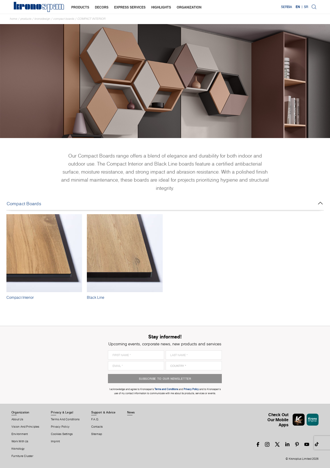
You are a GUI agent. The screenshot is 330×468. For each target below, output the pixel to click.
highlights (161, 7)
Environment (19, 434)
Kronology (18, 449)
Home (13, 19)
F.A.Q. (95, 419)
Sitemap (96, 434)
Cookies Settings (62, 434)
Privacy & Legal (62, 412)
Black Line (95, 297)
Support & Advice (103, 412)
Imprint (55, 441)
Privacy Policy (60, 427)
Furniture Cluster (22, 456)
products (80, 7)
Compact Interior (91, 19)
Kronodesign (42, 19)
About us (17, 419)
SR (306, 7)
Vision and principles (25, 427)
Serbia (286, 7)
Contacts (97, 427)
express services (130, 7)
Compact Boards (63, 19)
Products (25, 19)
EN (298, 7)
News (131, 412)
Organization (20, 412)
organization (189, 7)
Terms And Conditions (65, 419)
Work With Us (19, 441)
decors (101, 7)
